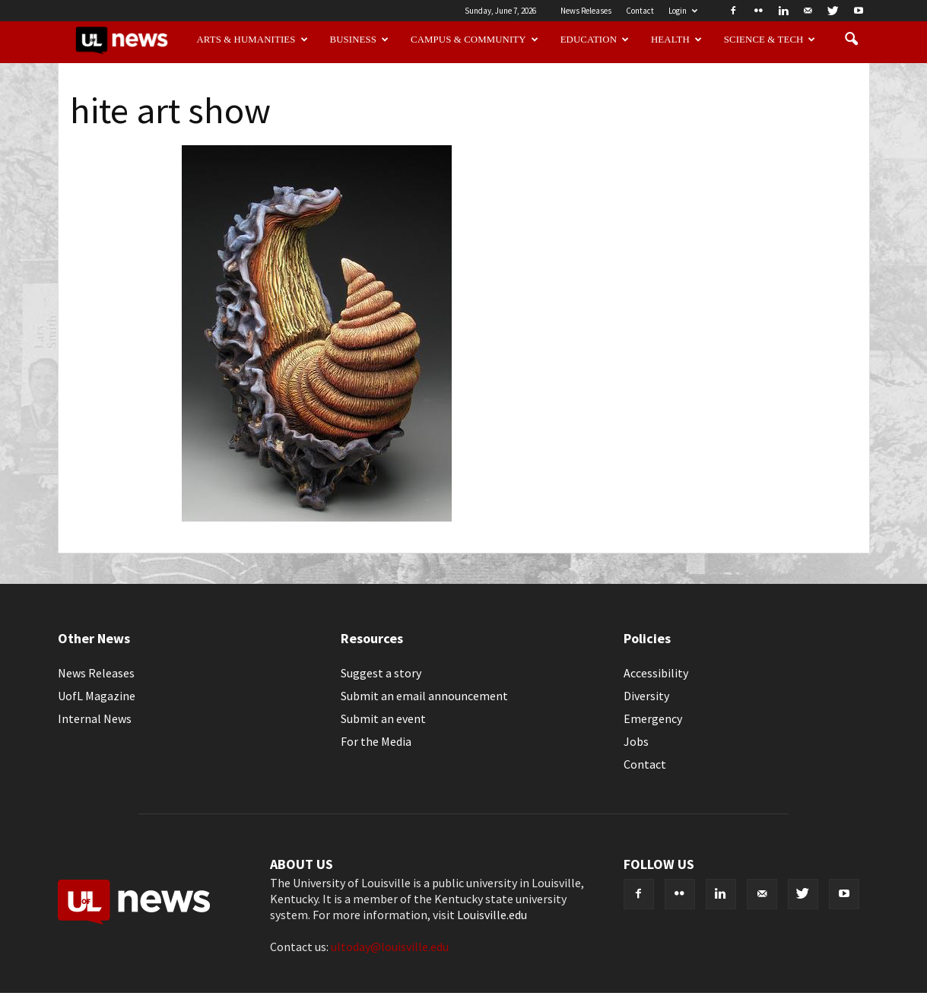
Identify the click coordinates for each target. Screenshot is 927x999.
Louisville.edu (492, 914)
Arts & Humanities (251, 39)
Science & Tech (770, 39)
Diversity (646, 695)
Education (595, 39)
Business (359, 39)
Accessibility (656, 672)
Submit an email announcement (424, 695)
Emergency (653, 718)
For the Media (376, 741)
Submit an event (383, 718)
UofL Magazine (96, 695)
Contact (640, 10)
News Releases (585, 10)
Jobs (636, 741)
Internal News (95, 718)
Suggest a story (381, 672)
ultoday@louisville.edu (390, 946)
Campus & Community (474, 39)
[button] (851, 39)
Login (682, 10)
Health (676, 39)
